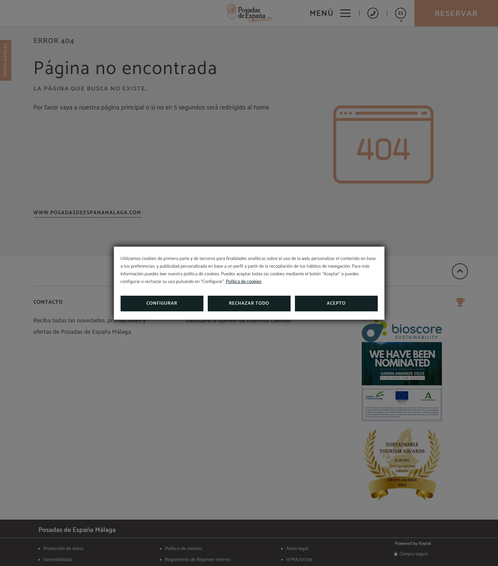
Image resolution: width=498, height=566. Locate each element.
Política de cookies (244, 282)
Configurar (161, 303)
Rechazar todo (249, 303)
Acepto (336, 303)
